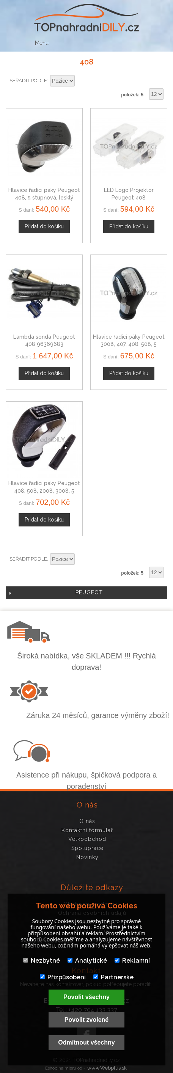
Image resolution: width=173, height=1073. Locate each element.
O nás (87, 821)
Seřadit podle (28, 80)
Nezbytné (41, 960)
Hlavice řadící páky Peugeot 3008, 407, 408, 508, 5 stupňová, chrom (129, 344)
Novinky (87, 857)
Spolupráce (87, 848)
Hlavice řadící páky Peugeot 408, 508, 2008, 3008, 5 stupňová (44, 490)
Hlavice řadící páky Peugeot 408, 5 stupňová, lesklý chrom (44, 197)
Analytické (87, 960)
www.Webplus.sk (107, 1068)
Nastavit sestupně (81, 81)
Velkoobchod (87, 839)
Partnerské (113, 977)
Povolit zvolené (86, 1019)
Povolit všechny (86, 997)
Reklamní (132, 960)
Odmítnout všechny (86, 1042)
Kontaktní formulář (87, 830)
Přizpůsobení (63, 977)
